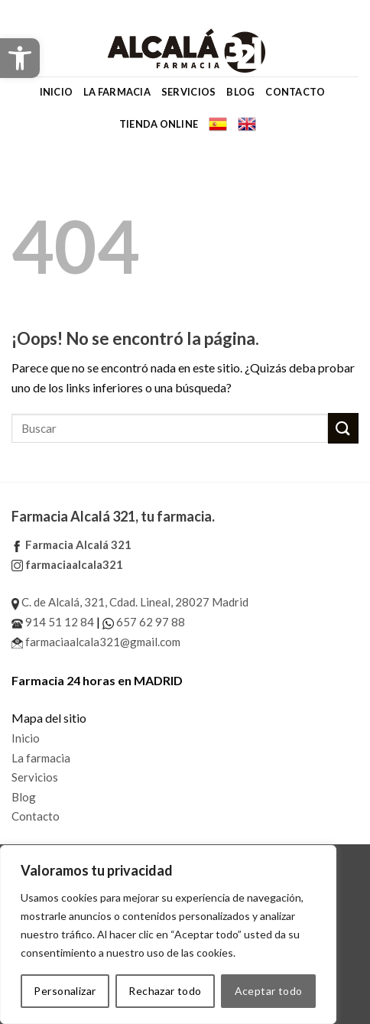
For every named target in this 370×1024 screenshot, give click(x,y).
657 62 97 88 (143, 622)
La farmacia (117, 92)
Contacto (295, 92)
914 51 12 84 (52, 622)
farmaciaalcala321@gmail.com (95, 642)
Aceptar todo (269, 990)
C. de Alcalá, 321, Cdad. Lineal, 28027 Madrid (129, 602)
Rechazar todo (164, 990)
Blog (240, 92)
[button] (20, 58)
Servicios (188, 92)
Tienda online (158, 124)
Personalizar (65, 990)
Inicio (56, 92)
